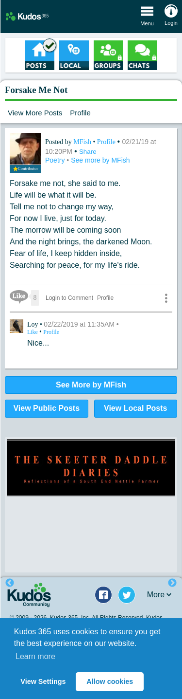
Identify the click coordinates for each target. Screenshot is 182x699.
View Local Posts (135, 408)
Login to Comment (69, 297)
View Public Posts (46, 408)
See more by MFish (100, 160)
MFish (83, 142)
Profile (80, 113)
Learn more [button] (35, 656)
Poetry (55, 160)
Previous (10, 583)
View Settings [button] (43, 681)
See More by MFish (91, 385)
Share (88, 151)
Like (33, 332)
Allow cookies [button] (109, 681)
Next (172, 583)
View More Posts (35, 113)
